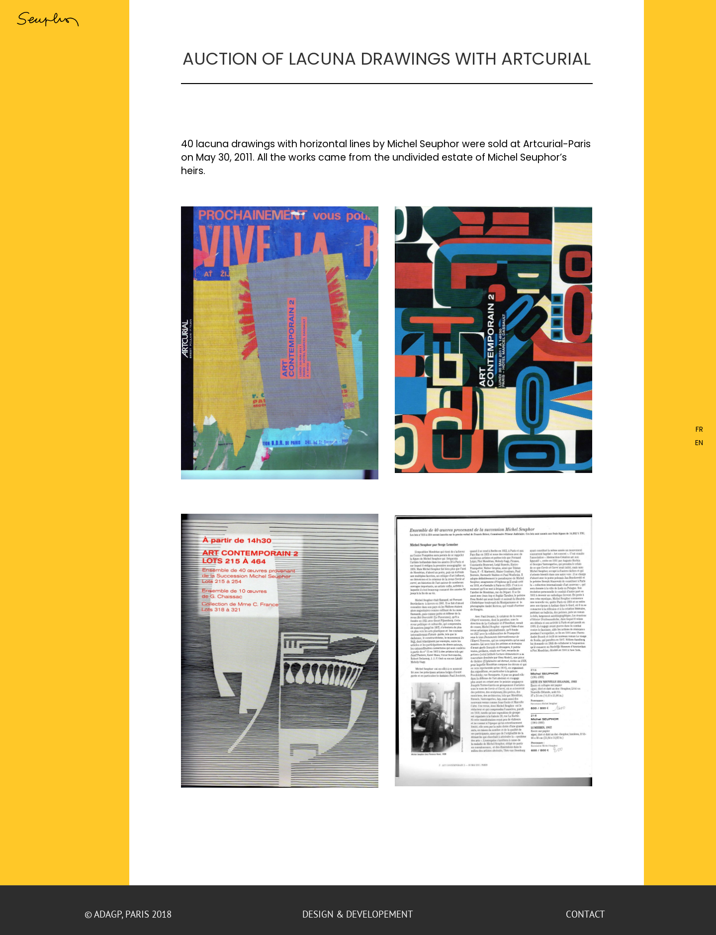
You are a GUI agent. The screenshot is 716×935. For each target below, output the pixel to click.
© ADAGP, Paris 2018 (129, 914)
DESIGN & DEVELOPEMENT (357, 914)
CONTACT (586, 914)
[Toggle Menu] (694, 18)
